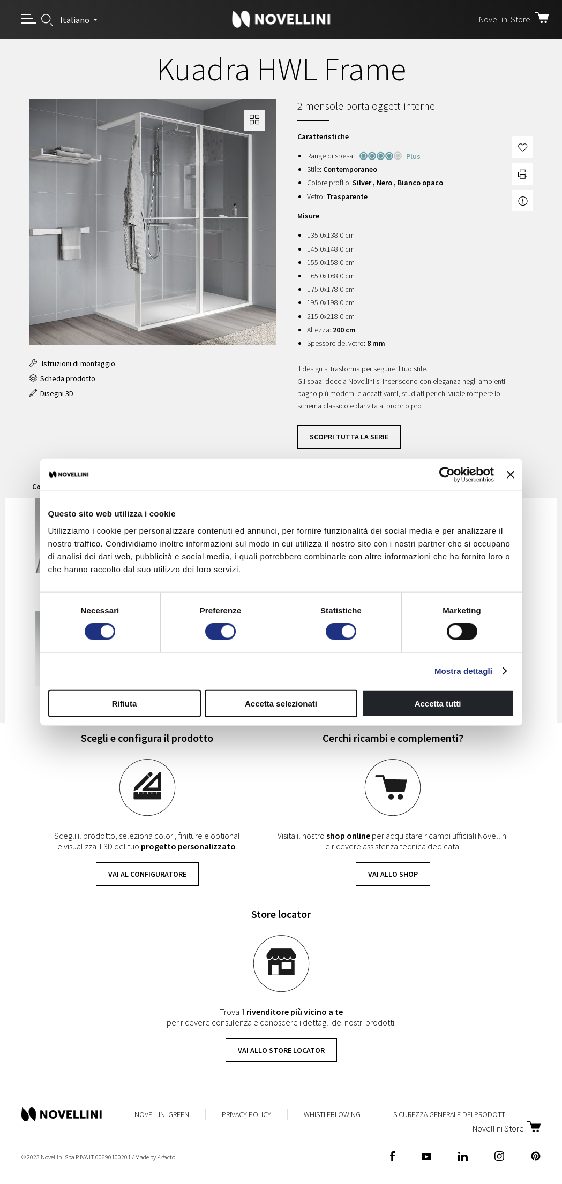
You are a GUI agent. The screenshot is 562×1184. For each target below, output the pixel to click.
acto (166, 1157)
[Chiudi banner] (510, 475)
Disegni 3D (51, 393)
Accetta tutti (438, 703)
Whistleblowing (332, 1114)
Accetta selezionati (281, 703)
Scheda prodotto (62, 378)
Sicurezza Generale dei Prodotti (450, 1114)
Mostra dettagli (463, 671)
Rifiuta (124, 703)
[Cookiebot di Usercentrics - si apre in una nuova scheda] (447, 475)
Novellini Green (161, 1114)
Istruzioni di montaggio (72, 363)
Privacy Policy (246, 1114)
